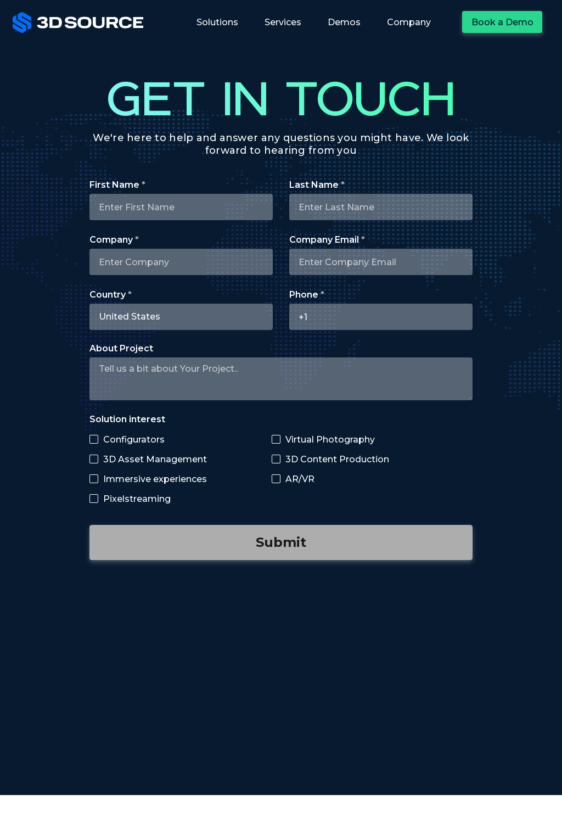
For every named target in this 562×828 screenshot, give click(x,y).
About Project (121, 348)
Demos (344, 22)
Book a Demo (502, 22)
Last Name (314, 185)
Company (111, 240)
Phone (303, 294)
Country (107, 294)
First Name (114, 185)
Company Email (324, 240)
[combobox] (181, 317)
